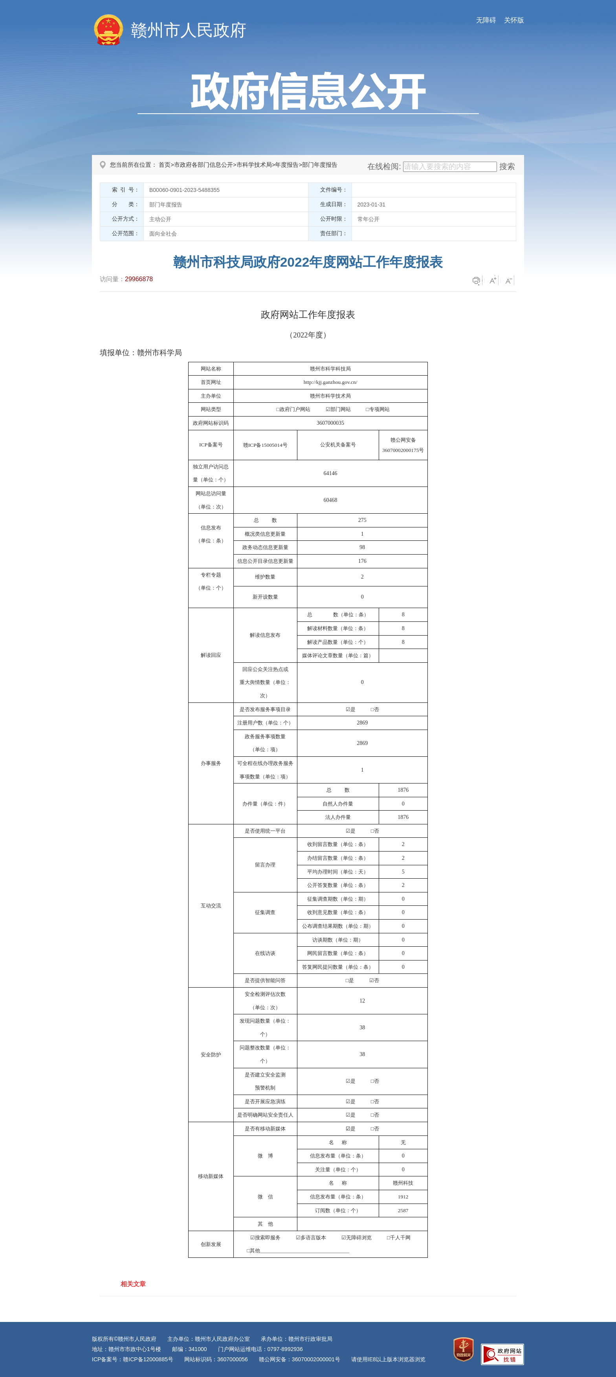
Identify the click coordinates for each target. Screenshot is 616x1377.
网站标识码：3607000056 (216, 1359)
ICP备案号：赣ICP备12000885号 (132, 1359)
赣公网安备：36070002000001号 (299, 1359)
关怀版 (514, 20)
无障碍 (486, 20)
